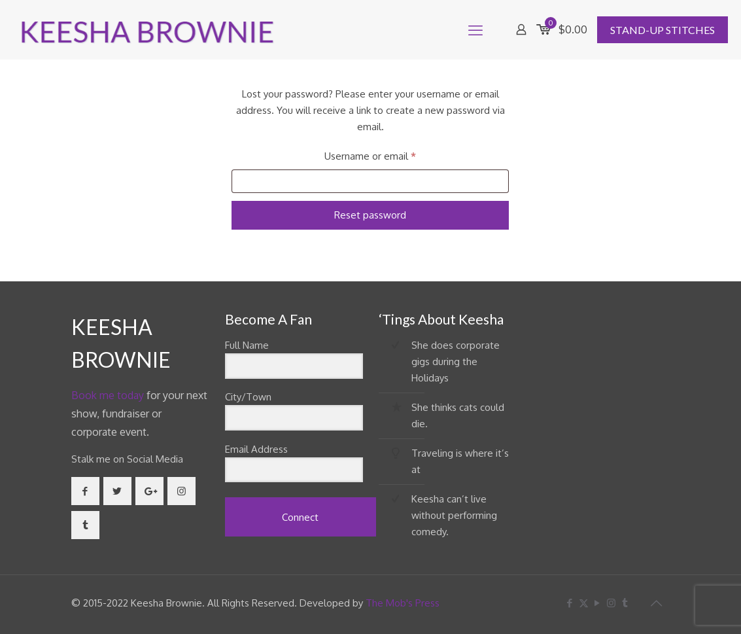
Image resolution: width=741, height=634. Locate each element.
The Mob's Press (402, 603)
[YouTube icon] (597, 603)
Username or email (389, 154)
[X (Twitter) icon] (584, 603)
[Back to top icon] (656, 602)
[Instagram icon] (611, 603)
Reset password (370, 215)
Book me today (107, 395)
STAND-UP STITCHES (662, 30)
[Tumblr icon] (625, 603)
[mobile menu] (475, 29)
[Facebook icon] (570, 603)
